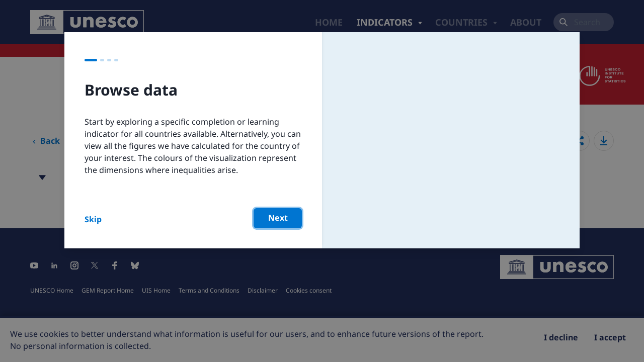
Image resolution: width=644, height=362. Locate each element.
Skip (93, 219)
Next (278, 217)
